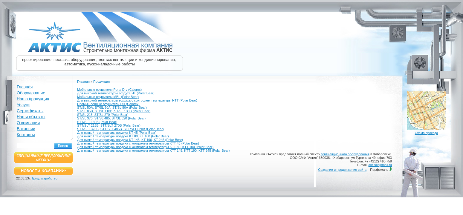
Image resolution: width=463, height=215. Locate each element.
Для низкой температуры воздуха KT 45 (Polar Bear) (116, 132)
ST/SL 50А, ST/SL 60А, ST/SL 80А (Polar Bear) (112, 107)
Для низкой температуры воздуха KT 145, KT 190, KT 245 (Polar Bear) (130, 140)
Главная (25, 87)
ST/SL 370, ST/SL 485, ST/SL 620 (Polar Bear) (111, 118)
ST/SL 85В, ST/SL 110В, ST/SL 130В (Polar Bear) (113, 111)
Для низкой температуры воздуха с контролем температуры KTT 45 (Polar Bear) (138, 143)
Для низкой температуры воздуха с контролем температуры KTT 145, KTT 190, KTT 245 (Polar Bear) (153, 150)
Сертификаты (30, 110)
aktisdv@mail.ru (380, 165)
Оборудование (31, 92)
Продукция (101, 81)
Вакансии (26, 128)
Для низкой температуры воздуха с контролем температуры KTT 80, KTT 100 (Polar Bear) (145, 147)
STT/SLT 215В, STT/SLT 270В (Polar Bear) (108, 125)
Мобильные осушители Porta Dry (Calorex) (109, 89)
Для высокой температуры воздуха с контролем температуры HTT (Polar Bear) (137, 100)
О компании (28, 122)
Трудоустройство (44, 178)
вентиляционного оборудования (344, 154)
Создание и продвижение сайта (342, 169)
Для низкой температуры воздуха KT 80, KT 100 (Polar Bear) (123, 136)
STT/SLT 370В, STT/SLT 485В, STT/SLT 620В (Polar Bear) (120, 129)
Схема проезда (426, 133)
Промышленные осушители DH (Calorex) (108, 104)
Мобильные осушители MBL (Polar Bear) (108, 97)
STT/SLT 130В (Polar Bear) (97, 122)
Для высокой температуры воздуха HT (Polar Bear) (116, 93)
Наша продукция (33, 98)
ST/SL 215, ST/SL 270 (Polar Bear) (103, 114)
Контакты (26, 134)
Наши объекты (31, 116)
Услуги (23, 104)
